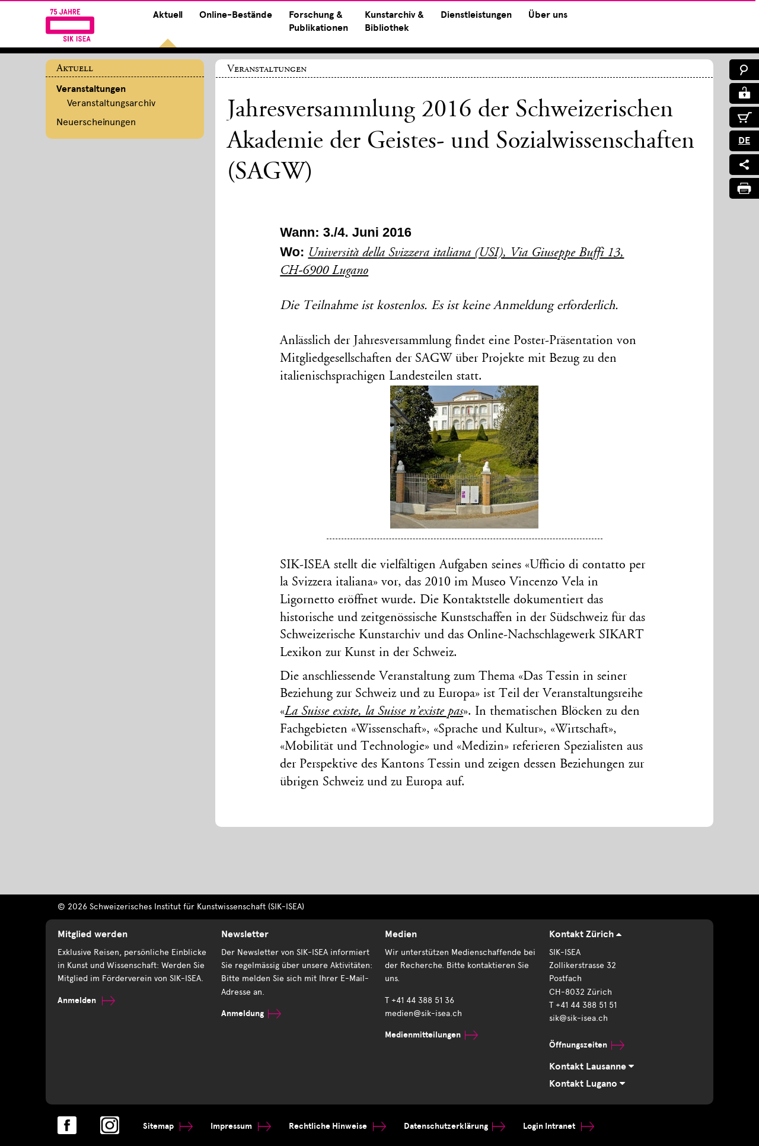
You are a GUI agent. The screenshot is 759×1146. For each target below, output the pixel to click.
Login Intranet (558, 1126)
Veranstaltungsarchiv (111, 103)
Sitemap (168, 1126)
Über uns (547, 15)
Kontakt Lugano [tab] (587, 1084)
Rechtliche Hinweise (337, 1126)
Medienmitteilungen (431, 1035)
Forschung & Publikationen (318, 21)
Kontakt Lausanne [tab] (591, 1066)
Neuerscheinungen (96, 122)
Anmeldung (251, 1013)
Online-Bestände (235, 15)
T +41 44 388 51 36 (419, 1000)
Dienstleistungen (476, 15)
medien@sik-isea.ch (423, 1013)
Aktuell (168, 15)
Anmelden (86, 1000)
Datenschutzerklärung (454, 1126)
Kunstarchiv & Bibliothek (394, 21)
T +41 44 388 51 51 (583, 1005)
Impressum (241, 1126)
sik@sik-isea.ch (578, 1018)
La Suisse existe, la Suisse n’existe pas (374, 711)
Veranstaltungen (91, 89)
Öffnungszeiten (586, 1045)
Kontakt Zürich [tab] (585, 934)
